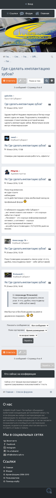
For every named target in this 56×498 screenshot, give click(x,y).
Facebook (11, 444)
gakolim (8, 96)
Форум (9, 471)
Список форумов (24, 392)
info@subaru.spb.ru (15, 455)
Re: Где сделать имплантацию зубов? (25, 145)
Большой (18, 274)
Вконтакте (12, 441)
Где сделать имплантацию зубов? (23, 103)
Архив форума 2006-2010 (17, 474)
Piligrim (14, 171)
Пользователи (12, 478)
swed (13, 137)
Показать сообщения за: (28, 325)
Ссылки (14, 13)
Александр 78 (19, 240)
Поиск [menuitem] (52, 56)
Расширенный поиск (52, 81)
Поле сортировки (27, 330)
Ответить (10, 81)
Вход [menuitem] (30, 4)
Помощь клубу (12, 481)
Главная (45, 13)
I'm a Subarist (13, 451)
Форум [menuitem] (29, 13)
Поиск (46, 81)
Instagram (11, 448)
